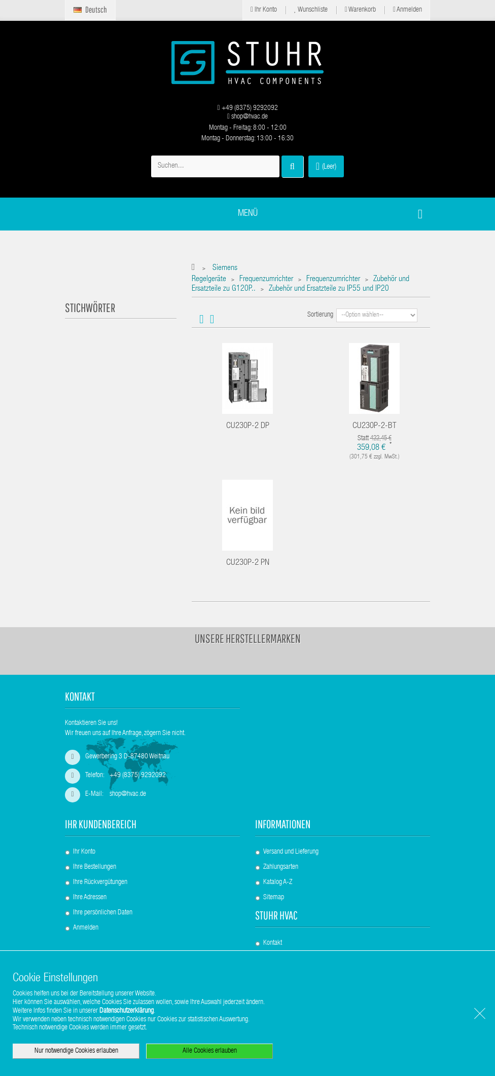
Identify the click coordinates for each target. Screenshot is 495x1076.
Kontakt (272, 943)
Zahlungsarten (280, 867)
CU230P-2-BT (374, 426)
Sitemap (273, 897)
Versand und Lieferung (291, 852)
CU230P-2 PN (247, 563)
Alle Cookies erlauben (210, 1051)
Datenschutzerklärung (126, 1011)
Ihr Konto (264, 10)
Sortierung (320, 315)
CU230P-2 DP (247, 426)
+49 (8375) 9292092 (247, 108)
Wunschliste (311, 10)
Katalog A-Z (277, 882)
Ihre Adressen (90, 897)
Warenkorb (360, 10)
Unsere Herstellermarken (248, 638)
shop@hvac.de (247, 117)
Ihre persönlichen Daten (102, 912)
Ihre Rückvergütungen (100, 882)
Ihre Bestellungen (94, 867)
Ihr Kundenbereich (100, 824)
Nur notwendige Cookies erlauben (76, 1051)
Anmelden (407, 10)
